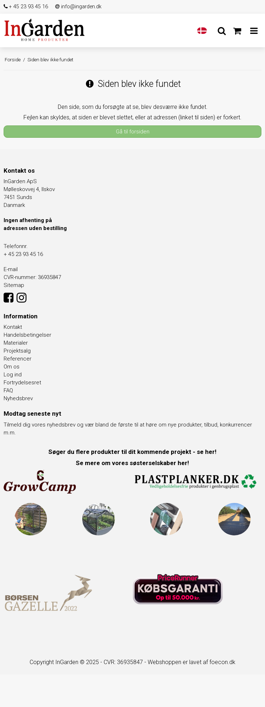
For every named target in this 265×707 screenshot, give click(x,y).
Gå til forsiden (132, 131)
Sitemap (14, 285)
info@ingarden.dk (78, 7)
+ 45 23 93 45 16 (26, 7)
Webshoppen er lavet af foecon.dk (191, 662)
